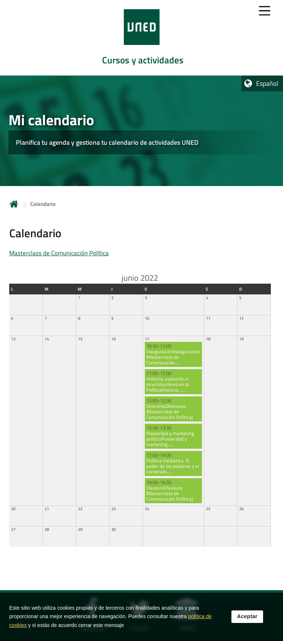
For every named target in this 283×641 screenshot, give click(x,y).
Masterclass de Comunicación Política (59, 253)
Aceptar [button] (247, 620)
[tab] (141, 38)
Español (267, 83)
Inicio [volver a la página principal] (14, 204)
